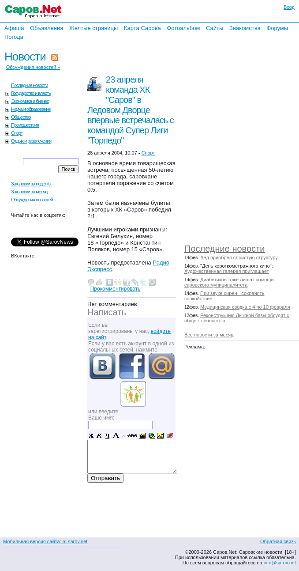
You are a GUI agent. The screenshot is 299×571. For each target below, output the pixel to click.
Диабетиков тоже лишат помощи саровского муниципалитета (229, 282)
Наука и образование (31, 109)
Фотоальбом (183, 28)
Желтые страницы (93, 28)
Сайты (214, 28)
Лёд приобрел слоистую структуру (239, 257)
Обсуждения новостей (32, 199)
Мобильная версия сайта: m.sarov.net (45, 541)
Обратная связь (278, 541)
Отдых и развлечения (31, 141)
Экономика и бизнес (30, 101)
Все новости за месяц (208, 334)
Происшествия (25, 125)
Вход (289, 7)
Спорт (16, 133)
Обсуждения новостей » (33, 67)
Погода (13, 37)
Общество (20, 117)
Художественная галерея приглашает (226, 271)
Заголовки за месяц (29, 191)
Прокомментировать (115, 289)
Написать (106, 312)
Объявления (46, 28)
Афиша (14, 28)
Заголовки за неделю (30, 183)
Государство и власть (31, 93)
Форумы (277, 28)
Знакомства (245, 28)
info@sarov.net (280, 562)
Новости (25, 56)
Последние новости (224, 248)
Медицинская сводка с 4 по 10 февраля (245, 307)
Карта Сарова (142, 28)
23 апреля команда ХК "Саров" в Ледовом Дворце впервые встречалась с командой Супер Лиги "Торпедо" (130, 110)
